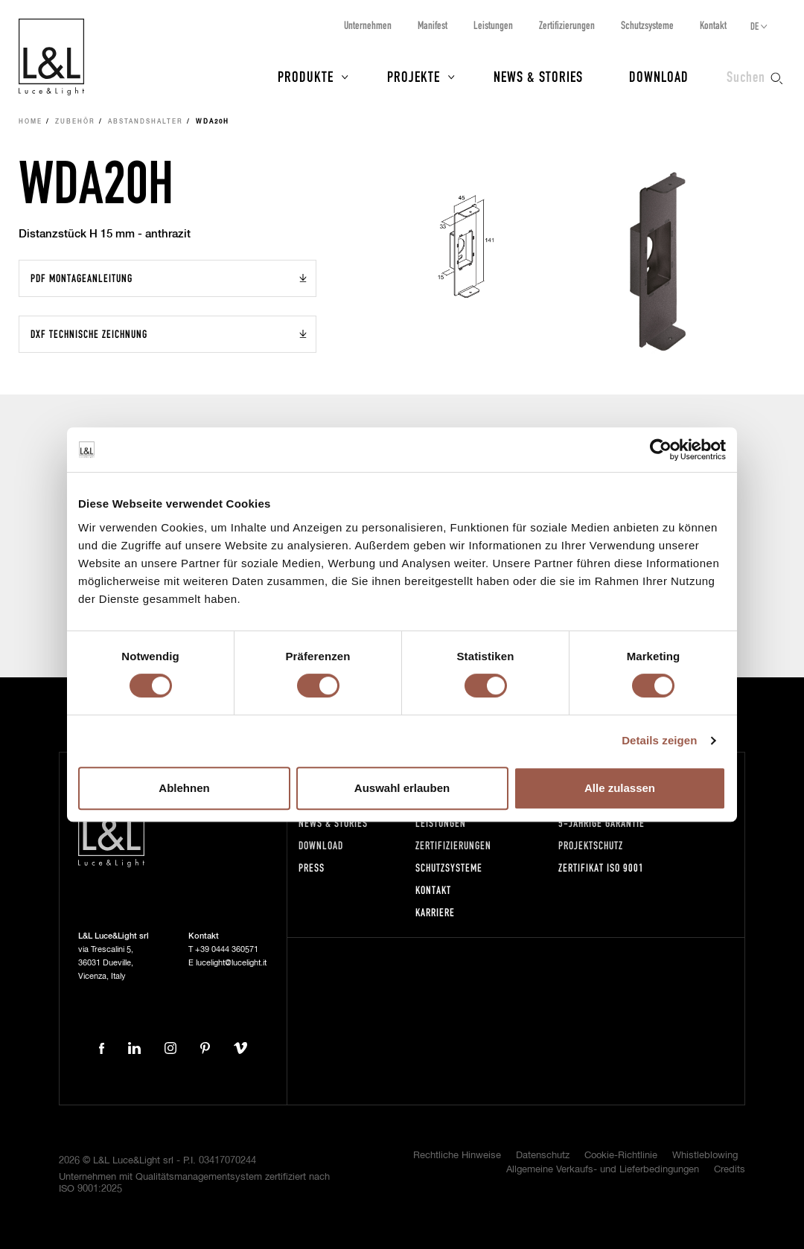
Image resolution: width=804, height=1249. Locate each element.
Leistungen (493, 25)
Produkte (306, 75)
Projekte (413, 75)
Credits (729, 1170)
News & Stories (538, 75)
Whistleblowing (705, 1155)
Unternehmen (368, 25)
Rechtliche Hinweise (457, 1155)
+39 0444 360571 (226, 949)
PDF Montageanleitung (82, 278)
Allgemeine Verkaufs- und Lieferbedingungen (602, 1170)
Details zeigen (659, 740)
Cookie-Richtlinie (620, 1155)
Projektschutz (590, 845)
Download (659, 75)
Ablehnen (184, 788)
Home (30, 122)
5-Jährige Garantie (601, 822)
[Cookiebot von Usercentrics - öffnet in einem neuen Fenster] (661, 449)
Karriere (435, 912)
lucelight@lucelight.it (231, 963)
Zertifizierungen (567, 25)
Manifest (432, 25)
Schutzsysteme (647, 25)
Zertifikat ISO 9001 (601, 867)
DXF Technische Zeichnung (89, 333)
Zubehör (75, 122)
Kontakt (713, 25)
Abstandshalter (145, 122)
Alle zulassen (619, 788)
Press (312, 867)
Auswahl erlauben (402, 788)
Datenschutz (543, 1155)
